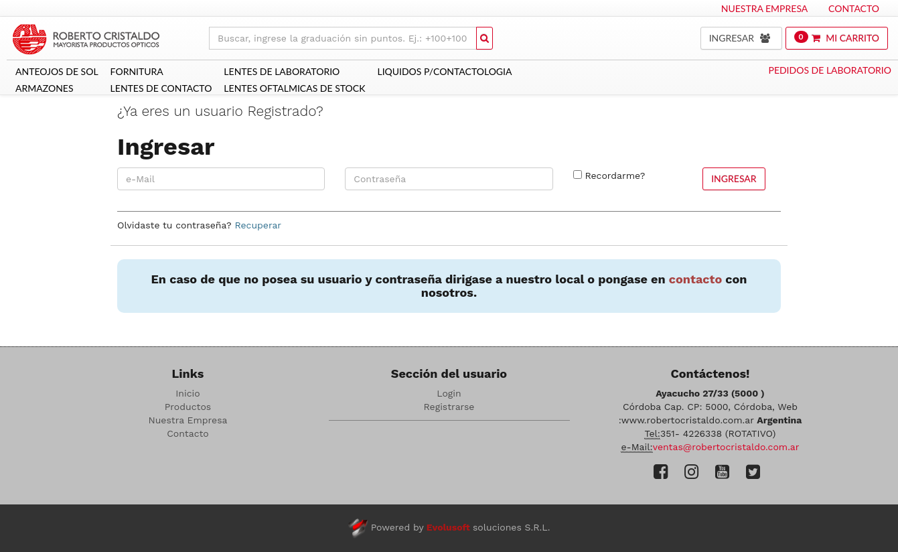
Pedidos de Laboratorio (829, 70)
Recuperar (257, 225)
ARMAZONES (44, 88)
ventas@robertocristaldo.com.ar (726, 446)
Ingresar (733, 178)
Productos (188, 406)
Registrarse (449, 406)
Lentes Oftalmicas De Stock (294, 88)
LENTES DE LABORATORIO (282, 71)
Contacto (853, 8)
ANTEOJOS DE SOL (56, 71)
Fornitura (136, 71)
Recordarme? (615, 175)
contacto (695, 279)
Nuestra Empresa (764, 8)
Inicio (187, 393)
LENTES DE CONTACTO (161, 88)
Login (449, 393)
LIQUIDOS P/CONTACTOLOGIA (444, 71)
